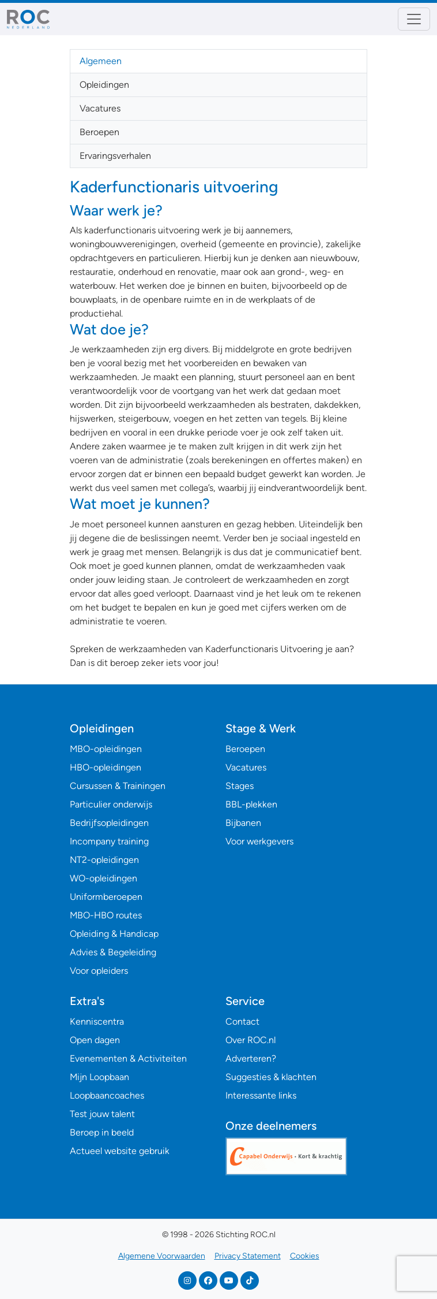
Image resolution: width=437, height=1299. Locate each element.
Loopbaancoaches (107, 1095)
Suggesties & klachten (271, 1076)
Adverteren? (250, 1058)
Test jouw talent (102, 1113)
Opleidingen (104, 84)
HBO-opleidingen (105, 767)
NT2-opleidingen (104, 859)
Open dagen (95, 1039)
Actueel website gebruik (119, 1150)
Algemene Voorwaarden (161, 1256)
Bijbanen (243, 822)
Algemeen (101, 60)
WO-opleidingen (103, 878)
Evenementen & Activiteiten (128, 1058)
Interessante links (260, 1095)
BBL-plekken (251, 804)
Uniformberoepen (106, 896)
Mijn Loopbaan (99, 1076)
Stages (239, 785)
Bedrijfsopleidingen (109, 822)
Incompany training (109, 841)
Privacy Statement (247, 1256)
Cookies (304, 1256)
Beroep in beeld (102, 1132)
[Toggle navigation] (414, 19)
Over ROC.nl (250, 1039)
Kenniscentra (97, 1021)
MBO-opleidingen (106, 748)
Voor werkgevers (259, 841)
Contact (242, 1021)
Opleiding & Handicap (114, 933)
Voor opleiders (99, 970)
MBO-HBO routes (106, 915)
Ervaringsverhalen (115, 155)
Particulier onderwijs (111, 804)
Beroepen (99, 131)
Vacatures (100, 108)
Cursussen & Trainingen (117, 785)
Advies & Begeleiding (113, 952)
